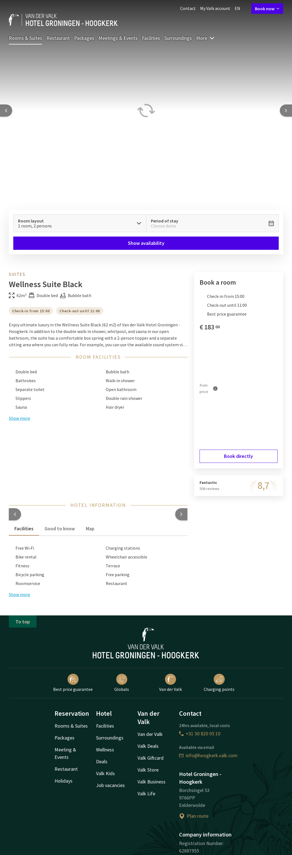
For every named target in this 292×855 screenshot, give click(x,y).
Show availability (146, 243)
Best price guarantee (73, 683)
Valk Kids (105, 773)
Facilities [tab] (23, 528)
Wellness (105, 749)
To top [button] (22, 621)
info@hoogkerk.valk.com (208, 755)
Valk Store (148, 770)
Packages (84, 38)
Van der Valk (170, 683)
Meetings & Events (118, 38)
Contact (188, 8)
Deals (101, 761)
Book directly (238, 456)
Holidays (64, 781)
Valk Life (146, 793)
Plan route (193, 816)
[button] (15, 514)
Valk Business (152, 781)
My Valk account (215, 8)
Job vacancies (110, 785)
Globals (121, 683)
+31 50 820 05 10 (199, 733)
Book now (267, 8)
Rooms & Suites (25, 38)
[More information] (215, 388)
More (205, 38)
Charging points (219, 683)
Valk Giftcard (151, 758)
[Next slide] (286, 110)
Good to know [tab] (60, 528)
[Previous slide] (6, 110)
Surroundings (178, 38)
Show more (19, 594)
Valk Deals (148, 746)
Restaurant (58, 38)
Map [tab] (90, 528)
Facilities (151, 38)
